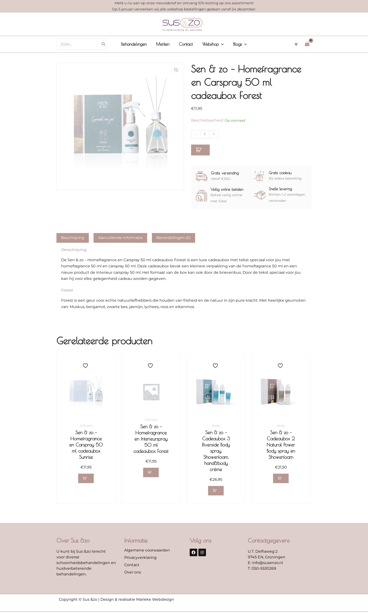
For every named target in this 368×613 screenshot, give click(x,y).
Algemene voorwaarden (147, 551)
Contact (131, 566)
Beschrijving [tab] (72, 237)
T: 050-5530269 (262, 569)
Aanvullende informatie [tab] (120, 237)
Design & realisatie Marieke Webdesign (137, 600)
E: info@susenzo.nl (265, 564)
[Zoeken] (106, 44)
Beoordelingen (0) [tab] (173, 237)
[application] (220, 44)
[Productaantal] (205, 134)
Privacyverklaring (140, 558)
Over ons (132, 573)
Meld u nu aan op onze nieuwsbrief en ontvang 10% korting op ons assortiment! (184, 3)
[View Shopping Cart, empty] (307, 44)
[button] (176, 70)
